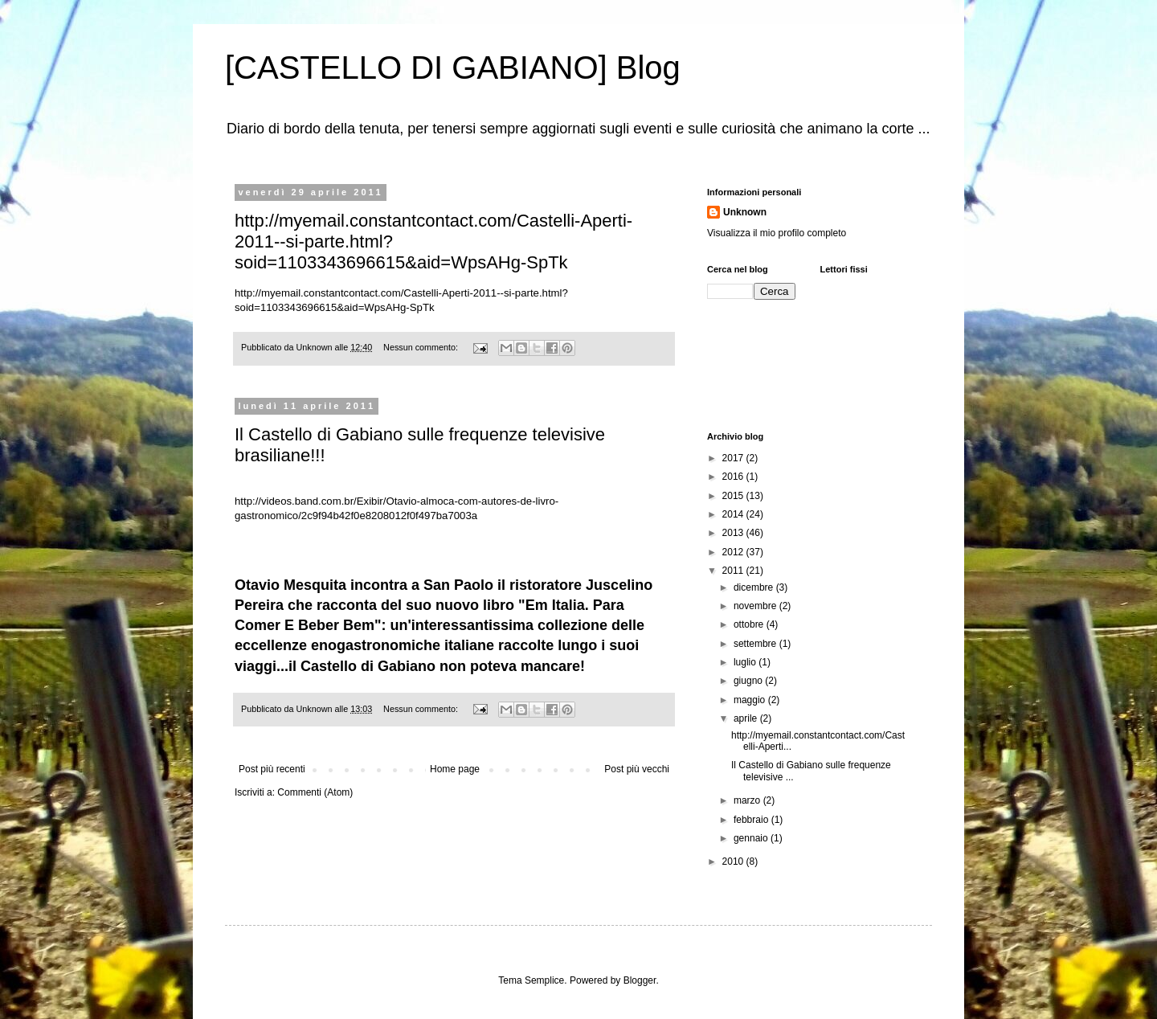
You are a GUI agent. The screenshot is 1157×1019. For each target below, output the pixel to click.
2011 (734, 570)
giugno (749, 680)
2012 (734, 552)
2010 (734, 861)
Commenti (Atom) (315, 792)
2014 (734, 514)
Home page (455, 769)
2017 (734, 458)
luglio (746, 662)
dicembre (755, 587)
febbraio (752, 819)
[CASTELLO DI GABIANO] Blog (453, 67)
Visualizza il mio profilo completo (776, 233)
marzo (748, 800)
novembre (756, 606)
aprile (747, 718)
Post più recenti (272, 769)
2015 (734, 495)
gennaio (752, 838)
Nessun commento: (421, 347)
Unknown (745, 212)
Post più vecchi (636, 769)
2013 (734, 532)
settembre (756, 643)
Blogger (639, 980)
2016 (734, 476)
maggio (751, 700)
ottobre (750, 624)
